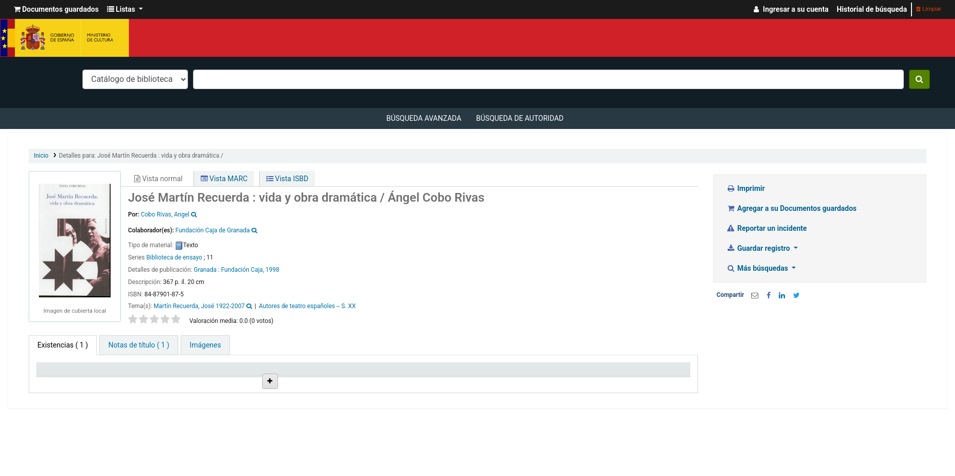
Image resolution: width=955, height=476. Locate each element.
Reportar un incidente (766, 228)
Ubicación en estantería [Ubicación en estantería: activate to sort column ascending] (307, 378)
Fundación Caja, (242, 269)
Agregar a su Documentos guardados (791, 208)
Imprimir (745, 188)
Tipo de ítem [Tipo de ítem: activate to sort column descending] (61, 382)
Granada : (207, 269)
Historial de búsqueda (872, 9)
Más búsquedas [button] (758, 268)
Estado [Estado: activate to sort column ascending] (462, 382)
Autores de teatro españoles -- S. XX (307, 306)
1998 (273, 269)
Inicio (41, 155)
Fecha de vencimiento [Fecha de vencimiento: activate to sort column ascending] (564, 382)
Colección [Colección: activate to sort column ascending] (220, 382)
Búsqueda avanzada (423, 118)
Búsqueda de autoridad (520, 118)
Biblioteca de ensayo (174, 257)
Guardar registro (759, 248)
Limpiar (928, 9)
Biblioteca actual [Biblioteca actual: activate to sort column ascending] (149, 382)
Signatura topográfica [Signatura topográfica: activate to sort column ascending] (401, 382)
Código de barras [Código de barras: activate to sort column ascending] (639, 382)
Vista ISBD (287, 179)
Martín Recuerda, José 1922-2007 (199, 306)
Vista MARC (224, 179)
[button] (56, 9)
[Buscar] (919, 79)
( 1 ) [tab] (62, 345)
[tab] (138, 345)
